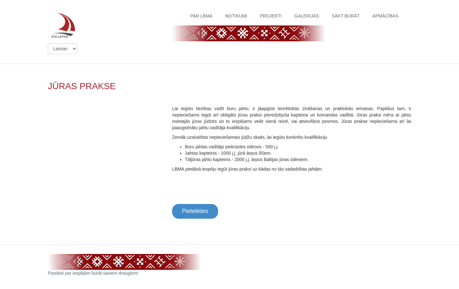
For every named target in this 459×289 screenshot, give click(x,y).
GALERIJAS (307, 15)
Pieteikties (195, 211)
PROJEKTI (270, 15)
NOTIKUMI (236, 15)
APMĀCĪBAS (385, 15)
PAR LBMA (201, 15)
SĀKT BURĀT (346, 15)
